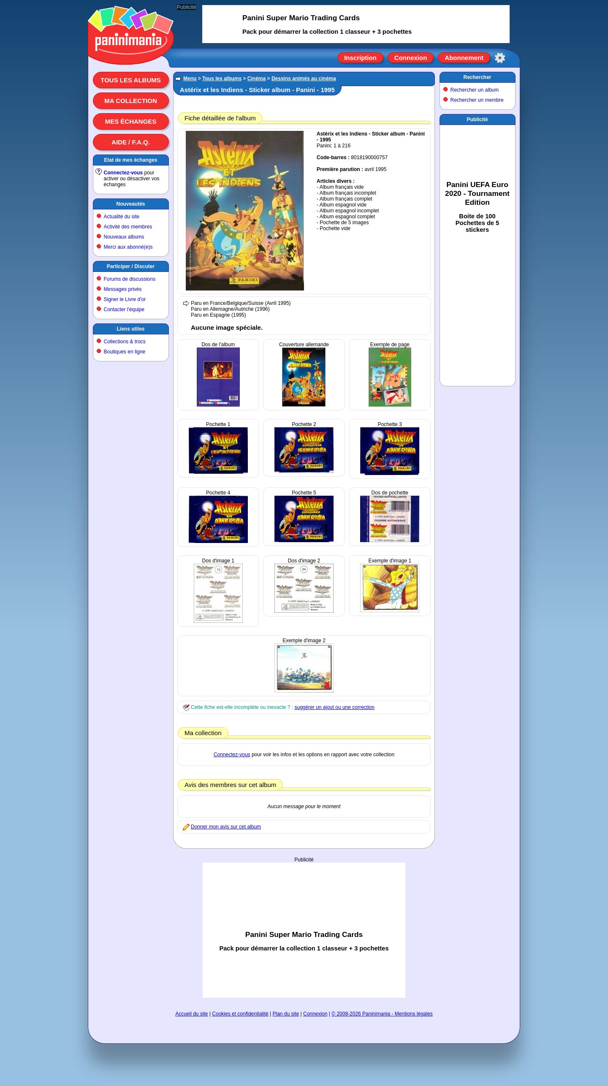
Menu (189, 78)
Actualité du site (122, 217)
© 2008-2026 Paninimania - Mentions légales (382, 1014)
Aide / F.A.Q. (130, 142)
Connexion (410, 57)
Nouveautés (130, 204)
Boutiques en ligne (125, 352)
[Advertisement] (304, 930)
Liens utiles (130, 329)
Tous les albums (130, 80)
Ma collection (130, 100)
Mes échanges (131, 121)
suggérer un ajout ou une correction (334, 707)
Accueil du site (191, 1014)
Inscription (360, 57)
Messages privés (123, 289)
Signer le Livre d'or (125, 299)
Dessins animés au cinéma (303, 78)
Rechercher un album (475, 90)
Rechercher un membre (477, 100)
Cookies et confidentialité (240, 1014)
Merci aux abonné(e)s (128, 247)
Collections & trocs (125, 342)
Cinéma (256, 78)
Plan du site (286, 1014)
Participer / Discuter (131, 266)
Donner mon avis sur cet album (226, 827)
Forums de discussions (130, 279)
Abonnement (464, 57)
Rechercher (477, 77)
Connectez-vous (123, 173)
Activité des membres (128, 227)
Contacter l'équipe (124, 309)
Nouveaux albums (124, 237)
